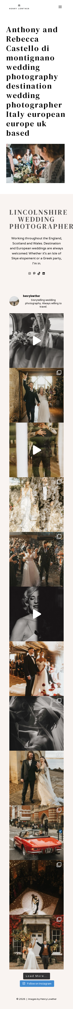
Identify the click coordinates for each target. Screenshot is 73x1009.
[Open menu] (60, 7)
